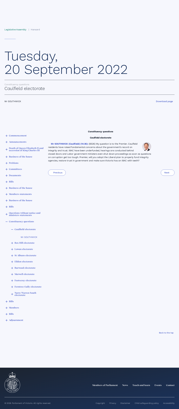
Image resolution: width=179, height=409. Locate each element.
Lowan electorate (24, 249)
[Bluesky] (173, 391)
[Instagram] (154, 391)
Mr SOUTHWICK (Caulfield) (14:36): (69, 143)
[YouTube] (166, 391)
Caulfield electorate (25, 229)
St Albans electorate (25, 256)
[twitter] (142, 391)
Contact (170, 385)
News (125, 385)
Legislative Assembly (15, 29)
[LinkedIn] (148, 391)
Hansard (35, 29)
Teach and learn (141, 385)
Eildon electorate (24, 262)
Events (158, 385)
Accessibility (169, 403)
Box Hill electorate (25, 243)
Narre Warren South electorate (25, 294)
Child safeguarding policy (147, 403)
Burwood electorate (25, 268)
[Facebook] (160, 391)
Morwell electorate (25, 274)
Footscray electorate (25, 281)
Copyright (100, 403)
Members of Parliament (105, 385)
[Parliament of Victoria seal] (12, 382)
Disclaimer (125, 403)
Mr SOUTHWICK (29, 237)
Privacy (112, 403)
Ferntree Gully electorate (28, 287)
